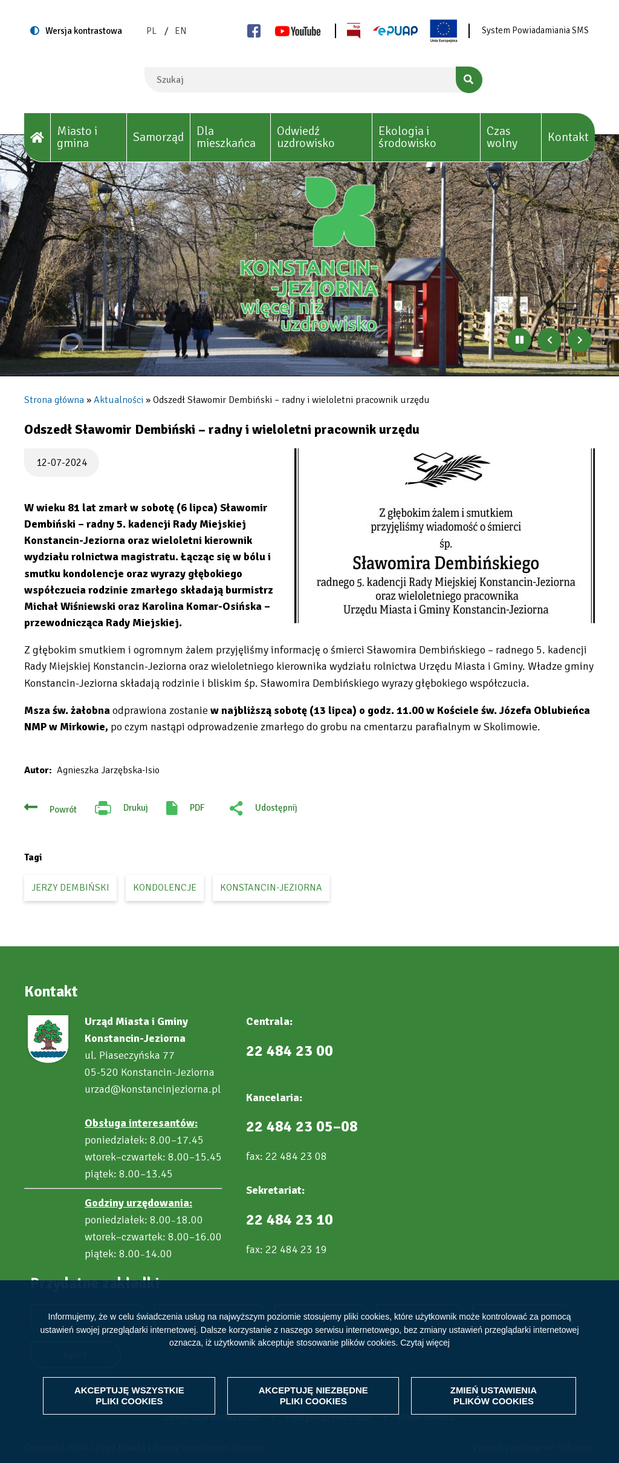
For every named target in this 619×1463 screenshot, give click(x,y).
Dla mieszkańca (226, 137)
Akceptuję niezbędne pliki (313, 1395)
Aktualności (118, 400)
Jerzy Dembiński (70, 888)
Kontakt (568, 137)
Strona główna (54, 400)
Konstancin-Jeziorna (271, 888)
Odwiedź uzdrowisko (306, 137)
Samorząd (158, 137)
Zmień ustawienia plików (493, 1395)
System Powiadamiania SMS (535, 30)
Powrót (63, 809)
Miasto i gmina (77, 137)
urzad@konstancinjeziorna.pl (153, 1089)
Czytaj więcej (425, 1342)
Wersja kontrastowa (83, 31)
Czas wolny (502, 137)
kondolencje (164, 888)
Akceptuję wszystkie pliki (129, 1395)
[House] (37, 137)
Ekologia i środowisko (407, 137)
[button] (444, 535)
